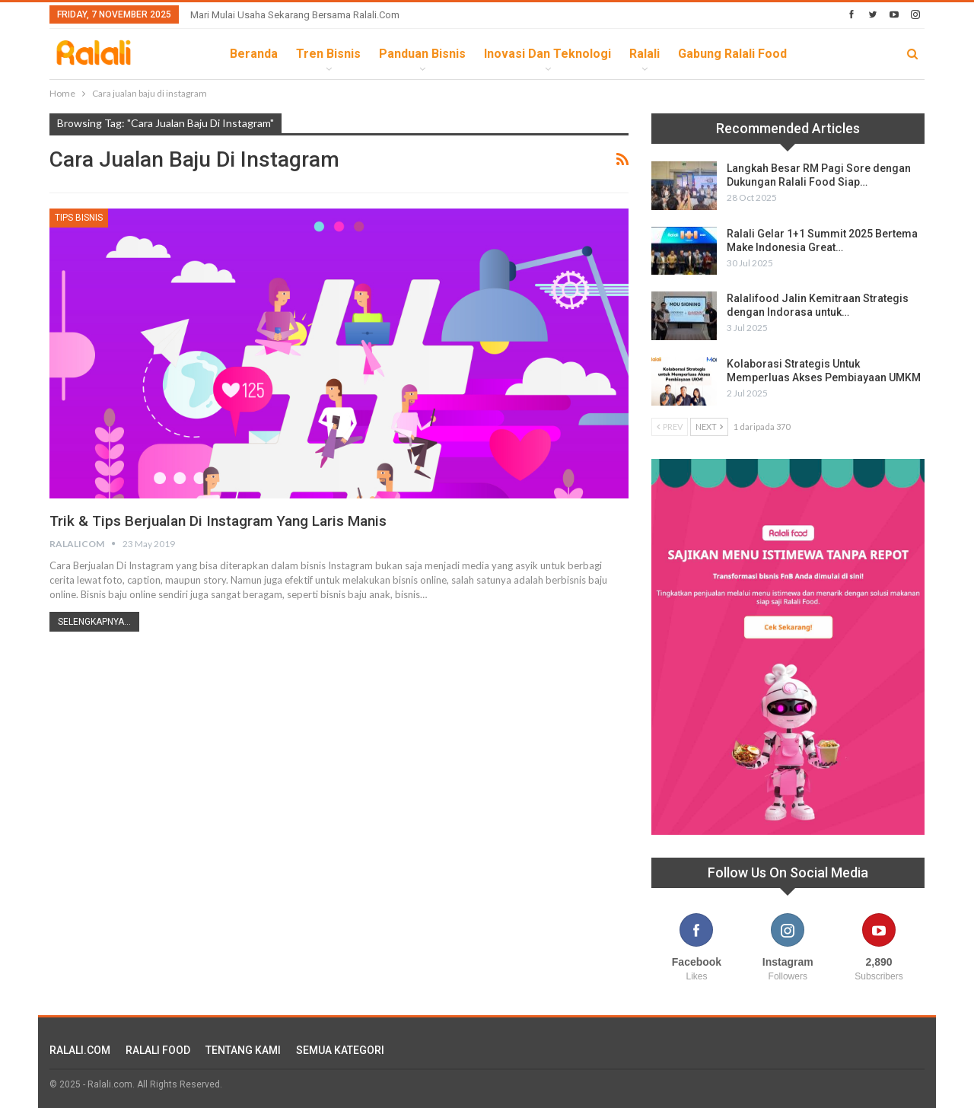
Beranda (254, 53)
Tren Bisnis (328, 53)
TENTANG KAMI (243, 1050)
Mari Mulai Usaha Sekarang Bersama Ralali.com (294, 15)
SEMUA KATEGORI (340, 1050)
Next (709, 426)
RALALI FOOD (158, 1050)
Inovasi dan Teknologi (547, 53)
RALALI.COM (79, 1050)
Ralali (644, 53)
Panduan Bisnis (422, 53)
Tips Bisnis (79, 217)
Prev (670, 426)
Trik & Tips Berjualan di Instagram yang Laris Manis (226, 520)
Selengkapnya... (94, 621)
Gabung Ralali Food (732, 53)
